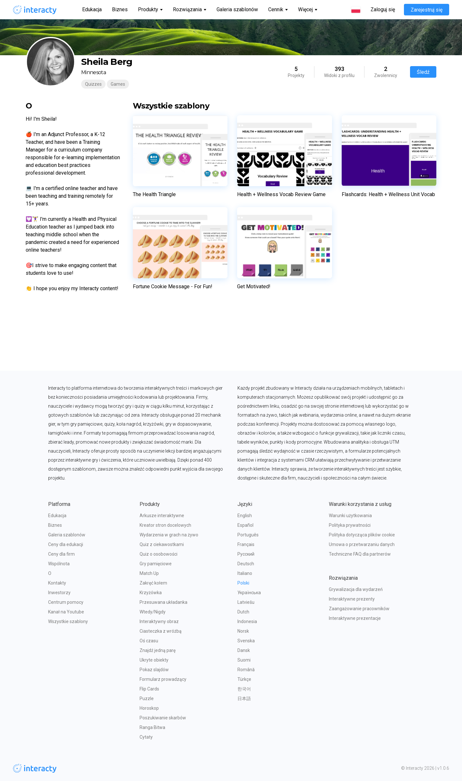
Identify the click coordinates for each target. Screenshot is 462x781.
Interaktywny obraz (159, 621)
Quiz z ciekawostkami (162, 544)
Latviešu (245, 602)
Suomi (244, 660)
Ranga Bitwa (152, 727)
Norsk (243, 631)
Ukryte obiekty (154, 660)
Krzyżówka (151, 592)
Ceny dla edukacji (65, 544)
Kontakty (57, 583)
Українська (249, 592)
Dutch (243, 611)
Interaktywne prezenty (352, 599)
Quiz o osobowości (158, 554)
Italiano (244, 573)
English (244, 515)
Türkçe (244, 679)
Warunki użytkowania (350, 515)
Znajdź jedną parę (157, 650)
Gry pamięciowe (156, 563)
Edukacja (92, 9)
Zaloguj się (383, 9)
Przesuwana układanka (163, 602)
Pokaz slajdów (154, 669)
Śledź (423, 72)
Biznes (120, 9)
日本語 (244, 698)
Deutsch (245, 563)
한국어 (244, 688)
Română (246, 669)
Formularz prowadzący (163, 679)
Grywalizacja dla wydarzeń (356, 589)
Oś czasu (149, 640)
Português (248, 534)
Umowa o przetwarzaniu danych (362, 544)
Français (245, 544)
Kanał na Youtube (66, 611)
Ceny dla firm (61, 554)
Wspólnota (59, 563)
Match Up (149, 573)
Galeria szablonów (237, 9)
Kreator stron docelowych (165, 525)
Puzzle (147, 698)
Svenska (246, 640)
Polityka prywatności (350, 525)
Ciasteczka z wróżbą (161, 631)
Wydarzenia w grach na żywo (169, 534)
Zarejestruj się (426, 10)
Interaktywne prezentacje (355, 618)
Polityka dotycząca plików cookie (362, 534)
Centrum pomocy (65, 602)
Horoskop (149, 708)
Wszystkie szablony (68, 621)
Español (245, 525)
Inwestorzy (59, 592)
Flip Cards (149, 688)
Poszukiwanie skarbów (163, 717)
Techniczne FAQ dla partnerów (360, 554)
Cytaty (146, 737)
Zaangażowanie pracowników (359, 608)
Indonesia (247, 621)
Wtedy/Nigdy (153, 611)
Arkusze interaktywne (162, 515)
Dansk (243, 650)
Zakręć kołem (153, 583)
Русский (245, 554)
